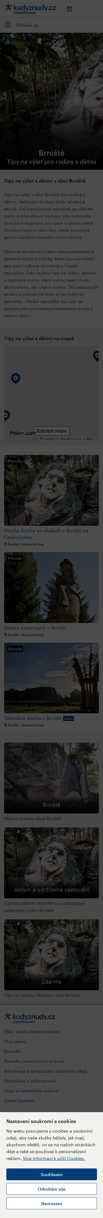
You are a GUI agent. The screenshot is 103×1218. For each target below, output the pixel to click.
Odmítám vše (52, 1188)
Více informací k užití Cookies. (54, 1158)
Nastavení (51, 1203)
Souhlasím (52, 1174)
